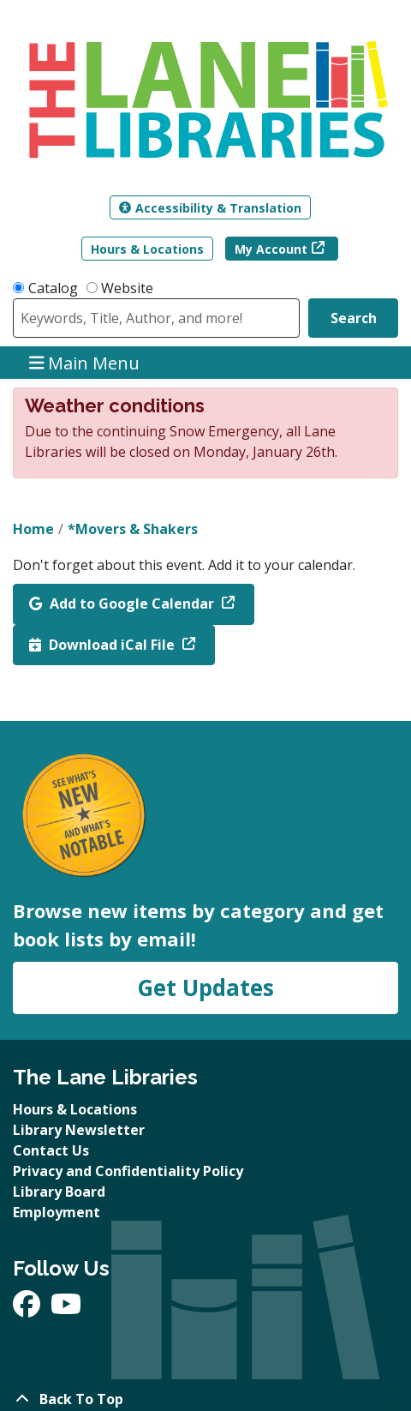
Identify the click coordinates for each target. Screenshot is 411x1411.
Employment (56, 1212)
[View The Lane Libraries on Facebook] (28, 1309)
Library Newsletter (79, 1129)
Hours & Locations (147, 249)
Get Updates (205, 987)
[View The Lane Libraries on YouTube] (66, 1309)
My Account (271, 249)
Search (354, 318)
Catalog (53, 288)
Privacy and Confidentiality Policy (128, 1171)
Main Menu (84, 362)
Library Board (59, 1191)
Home (33, 528)
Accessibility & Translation (210, 208)
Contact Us (51, 1150)
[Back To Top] (205, 1399)
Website (127, 288)
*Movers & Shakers (133, 528)
